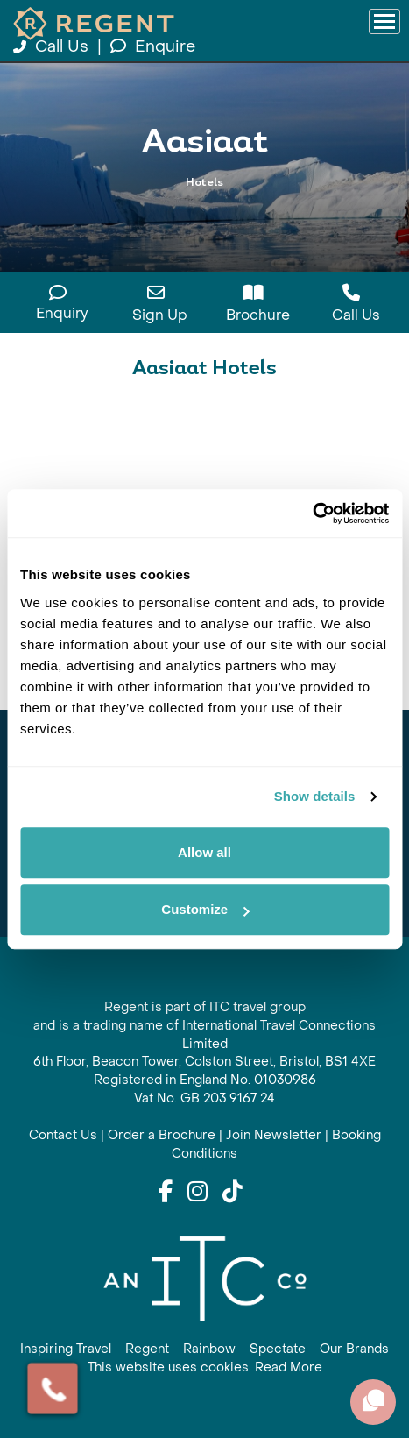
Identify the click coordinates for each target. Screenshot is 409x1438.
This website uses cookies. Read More (205, 1367)
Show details (315, 796)
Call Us (53, 47)
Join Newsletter (273, 1135)
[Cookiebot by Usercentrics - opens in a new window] (312, 513)
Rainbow (209, 1349)
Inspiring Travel (65, 1349)
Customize (205, 909)
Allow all (204, 852)
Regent (147, 1349)
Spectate (278, 1349)
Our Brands (354, 1349)
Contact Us (63, 1135)
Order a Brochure (161, 1135)
